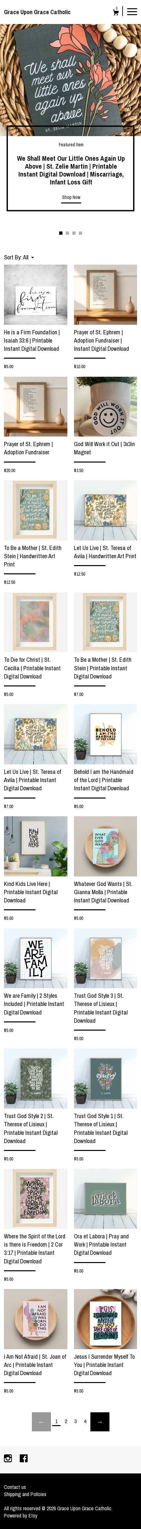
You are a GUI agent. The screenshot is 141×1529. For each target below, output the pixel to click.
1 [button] (60, 233)
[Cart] (116, 13)
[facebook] (24, 1459)
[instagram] (8, 1459)
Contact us (15, 1487)
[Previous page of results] (41, 1421)
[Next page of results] (99, 1421)
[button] (28, 257)
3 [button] (74, 233)
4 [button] (80, 233)
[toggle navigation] (132, 11)
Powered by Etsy (20, 1515)
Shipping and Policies (25, 1494)
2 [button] (67, 233)
